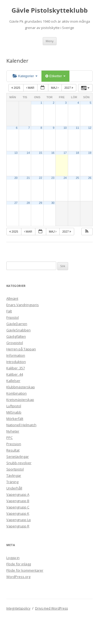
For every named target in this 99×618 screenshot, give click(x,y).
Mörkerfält (14, 418)
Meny (50, 41)
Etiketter (55, 76)
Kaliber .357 (15, 368)
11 (77, 127)
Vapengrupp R (17, 526)
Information (15, 355)
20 (15, 177)
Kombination (16, 393)
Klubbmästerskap (20, 387)
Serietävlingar (17, 456)
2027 (69, 87)
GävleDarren (16, 323)
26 (89, 177)
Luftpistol (13, 406)
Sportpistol (15, 469)
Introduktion (16, 361)
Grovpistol (14, 342)
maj (55, 87)
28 (28, 202)
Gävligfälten (16, 336)
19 (89, 152)
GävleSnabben (18, 330)
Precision (13, 444)
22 (40, 177)
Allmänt (12, 298)
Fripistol (12, 317)
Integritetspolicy (18, 608)
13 (15, 152)
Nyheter (12, 431)
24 (65, 177)
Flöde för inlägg (18, 564)
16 (52, 152)
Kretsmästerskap (20, 399)
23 (52, 177)
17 (65, 152)
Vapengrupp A (17, 494)
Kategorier (25, 76)
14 (28, 152)
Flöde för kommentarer (24, 570)
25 (77, 177)
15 (40, 152)
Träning (12, 481)
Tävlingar (13, 475)
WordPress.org (18, 576)
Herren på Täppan (21, 349)
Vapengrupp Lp (18, 519)
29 (40, 202)
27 (15, 202)
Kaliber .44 (14, 374)
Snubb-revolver (18, 462)
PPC (9, 437)
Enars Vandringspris (22, 304)
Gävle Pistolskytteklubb (50, 10)
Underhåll (14, 488)
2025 (16, 87)
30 (52, 202)
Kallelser (13, 380)
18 (77, 152)
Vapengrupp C (17, 507)
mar (30, 87)
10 (65, 127)
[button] (87, 231)
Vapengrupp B (17, 500)
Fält (9, 311)
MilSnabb (13, 412)
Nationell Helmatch (21, 425)
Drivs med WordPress (51, 608)
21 (28, 177)
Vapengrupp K (17, 513)
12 (89, 127)
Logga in (13, 557)
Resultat (13, 450)
